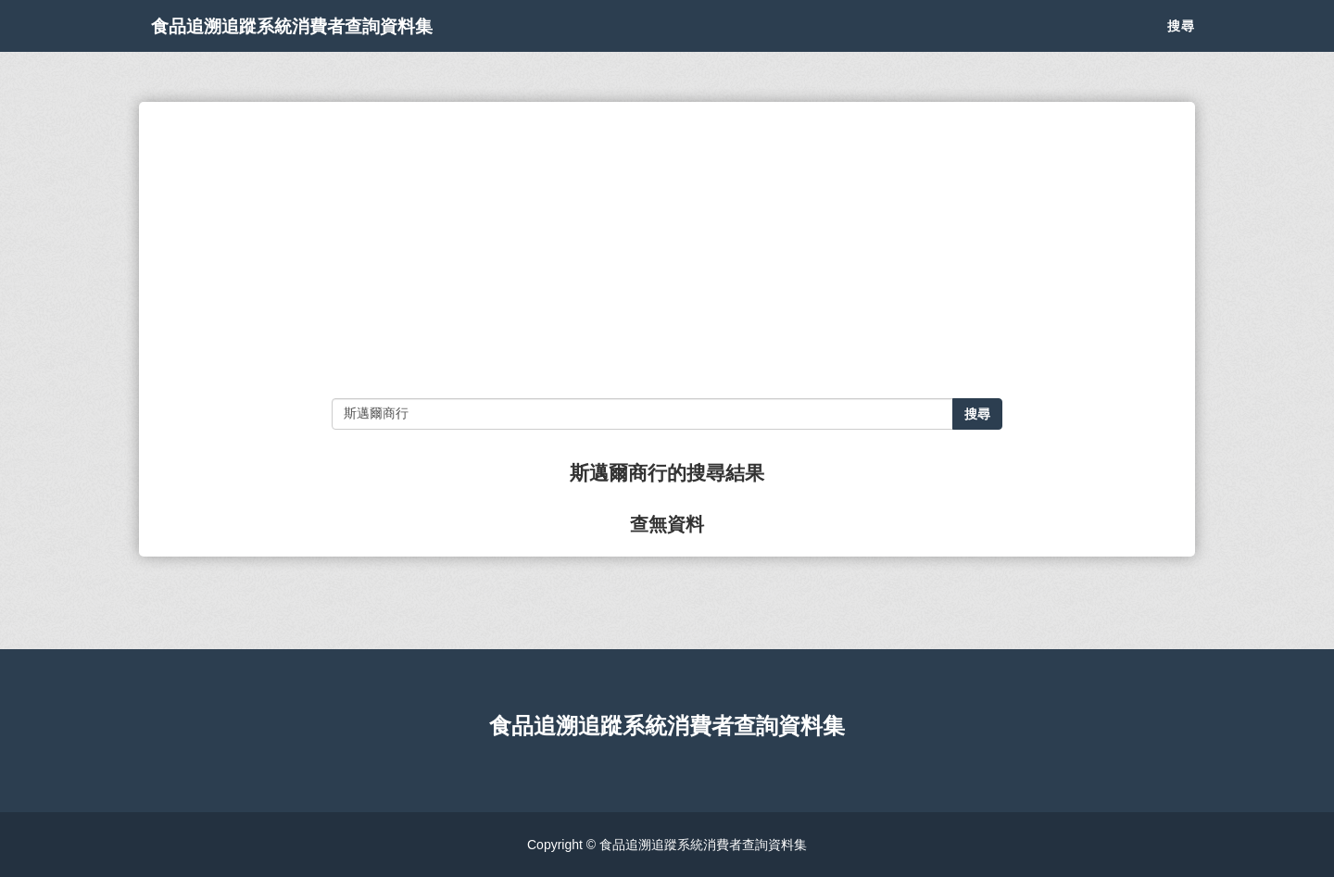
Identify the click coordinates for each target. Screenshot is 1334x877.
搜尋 (1181, 46)
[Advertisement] (666, 250)
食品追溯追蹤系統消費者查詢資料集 (346, 46)
